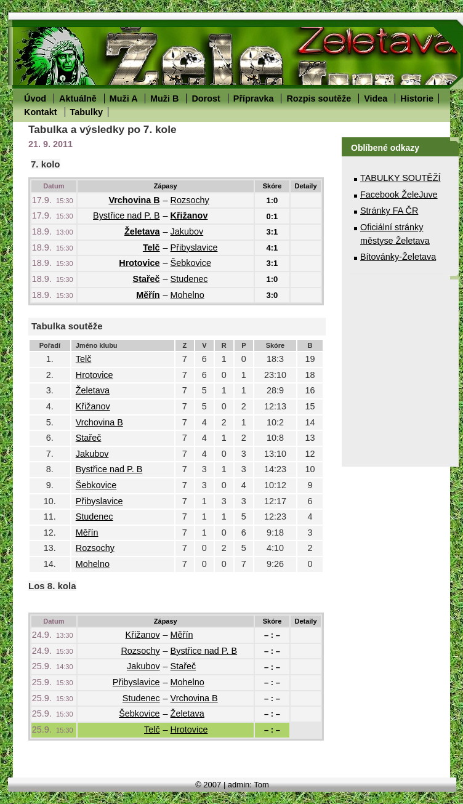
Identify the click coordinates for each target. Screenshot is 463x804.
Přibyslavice (194, 247)
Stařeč (146, 279)
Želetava (142, 231)
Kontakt (40, 112)
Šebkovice (191, 263)
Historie (416, 98)
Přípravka (253, 98)
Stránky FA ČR (389, 210)
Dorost (205, 98)
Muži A (123, 98)
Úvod (35, 98)
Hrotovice (139, 263)
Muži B (164, 98)
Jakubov (187, 231)
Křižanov (189, 215)
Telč (151, 247)
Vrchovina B (133, 200)
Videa (375, 98)
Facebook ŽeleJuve (399, 194)
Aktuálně (78, 98)
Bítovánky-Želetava (398, 257)
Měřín (147, 295)
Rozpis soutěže (318, 98)
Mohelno (187, 295)
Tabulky (86, 112)
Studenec (189, 279)
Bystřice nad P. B (126, 215)
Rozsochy (190, 200)
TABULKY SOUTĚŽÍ (400, 178)
